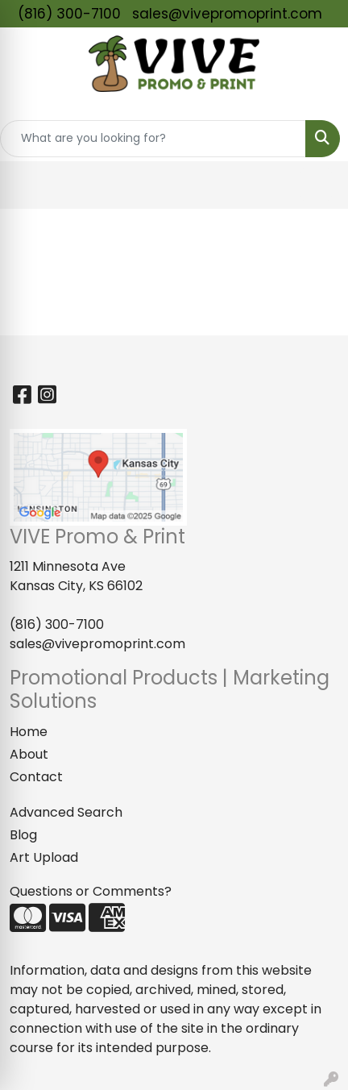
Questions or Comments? (91, 891)
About (29, 754)
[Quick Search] (153, 138)
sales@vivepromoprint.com (227, 13)
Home (29, 731)
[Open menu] (316, 184)
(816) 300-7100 (69, 13)
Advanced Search (66, 812)
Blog (23, 835)
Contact (36, 777)
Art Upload (44, 857)
